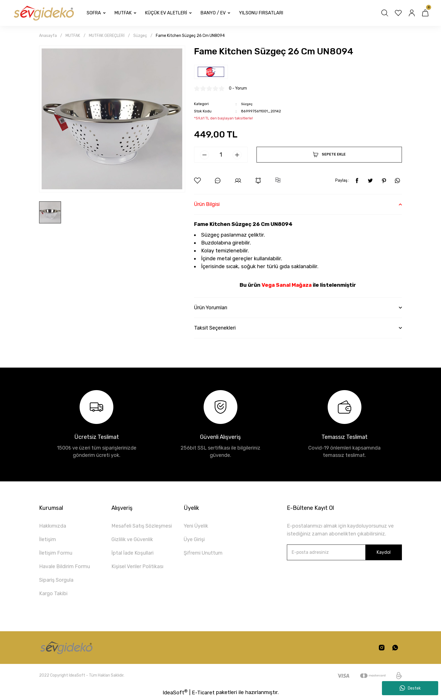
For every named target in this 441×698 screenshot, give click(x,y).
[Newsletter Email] (344, 552)
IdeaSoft (175, 692)
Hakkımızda (52, 526)
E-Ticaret (203, 693)
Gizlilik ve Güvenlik (132, 539)
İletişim (47, 539)
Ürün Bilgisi (207, 204)
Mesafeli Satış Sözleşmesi (141, 526)
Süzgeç (247, 104)
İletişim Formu (55, 553)
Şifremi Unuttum (203, 553)
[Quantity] (221, 154)
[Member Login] (411, 12)
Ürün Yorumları (210, 307)
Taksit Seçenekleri (215, 328)
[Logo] (43, 13)
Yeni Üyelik (196, 526)
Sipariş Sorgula (56, 580)
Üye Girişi (194, 539)
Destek (410, 688)
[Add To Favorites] (197, 180)
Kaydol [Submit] (384, 552)
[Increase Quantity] (237, 154)
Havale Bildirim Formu (64, 566)
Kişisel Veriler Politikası (137, 566)
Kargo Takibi (53, 593)
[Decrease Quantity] (204, 154)
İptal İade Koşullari (132, 553)
